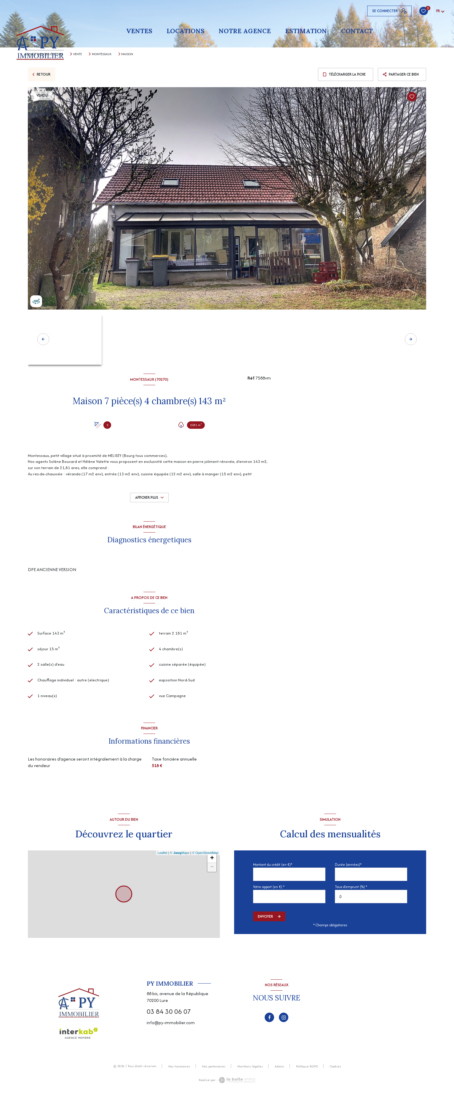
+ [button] (212, 860)
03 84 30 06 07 (169, 1014)
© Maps (180, 855)
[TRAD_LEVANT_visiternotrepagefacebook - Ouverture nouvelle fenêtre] (269, 1019)
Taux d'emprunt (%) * (351, 889)
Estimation (306, 31)
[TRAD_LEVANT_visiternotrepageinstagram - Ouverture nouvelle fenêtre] (283, 1019)
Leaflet (162, 855)
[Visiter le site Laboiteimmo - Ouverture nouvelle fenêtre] (236, 1082)
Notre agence (245, 31)
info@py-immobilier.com (171, 1025)
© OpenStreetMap (205, 855)
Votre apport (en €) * (268, 889)
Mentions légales (250, 1068)
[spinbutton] (371, 899)
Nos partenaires (214, 1068)
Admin (279, 1068)
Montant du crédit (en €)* (272, 866)
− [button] (212, 869)
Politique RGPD (307, 1068)
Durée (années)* (348, 866)
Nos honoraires (179, 1068)
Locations (185, 31)
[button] (411, 339)
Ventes (139, 31)
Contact (357, 31)
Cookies (335, 1069)
